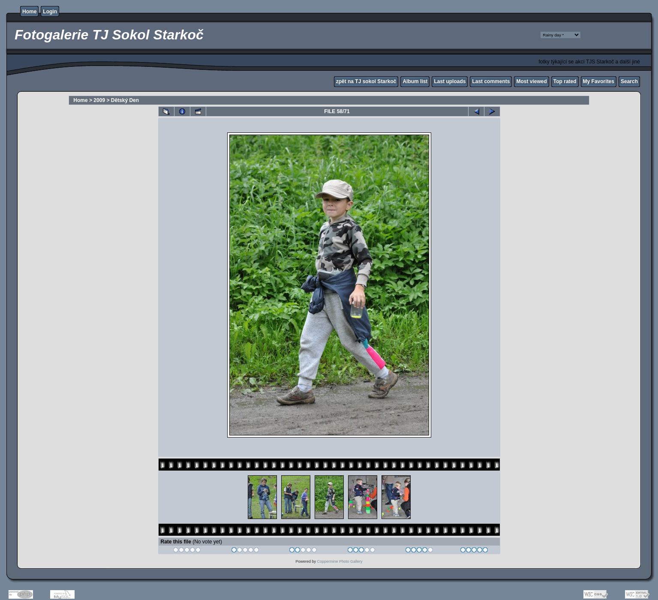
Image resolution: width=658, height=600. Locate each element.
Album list (415, 81)
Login (50, 12)
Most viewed (531, 81)
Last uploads (450, 81)
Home (29, 12)
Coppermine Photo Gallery (339, 561)
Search (629, 81)
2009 (99, 100)
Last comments (491, 81)
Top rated (565, 81)
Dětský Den (125, 100)
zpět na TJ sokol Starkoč (366, 81)
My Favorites (598, 81)
